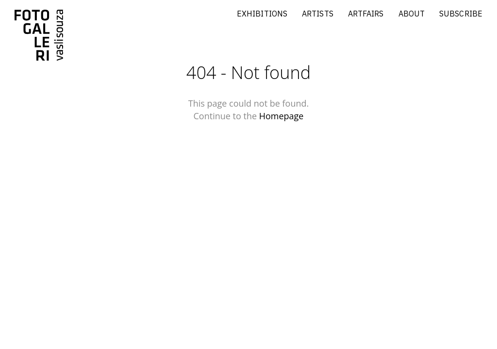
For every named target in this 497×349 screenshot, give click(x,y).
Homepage (281, 116)
